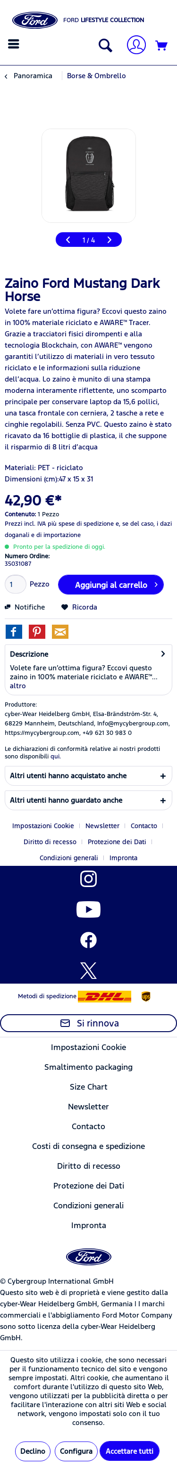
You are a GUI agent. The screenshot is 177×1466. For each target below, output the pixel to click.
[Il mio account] (132, 45)
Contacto (144, 826)
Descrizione (29, 654)
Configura (76, 1451)
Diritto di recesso (50, 842)
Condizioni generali (69, 858)
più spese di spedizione (81, 524)
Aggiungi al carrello (116, 583)
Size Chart (89, 1087)
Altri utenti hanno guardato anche (66, 800)
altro (18, 685)
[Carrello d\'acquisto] (161, 46)
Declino (32, 1451)
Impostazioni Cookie (43, 826)
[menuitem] (15, 43)
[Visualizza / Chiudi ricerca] (103, 46)
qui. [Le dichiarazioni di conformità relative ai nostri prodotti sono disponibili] (56, 756)
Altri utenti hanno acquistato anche (68, 775)
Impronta (123, 858)
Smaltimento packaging (88, 1067)
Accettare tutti (129, 1451)
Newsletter (102, 826)
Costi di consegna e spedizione (88, 1146)
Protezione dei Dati (117, 842)
